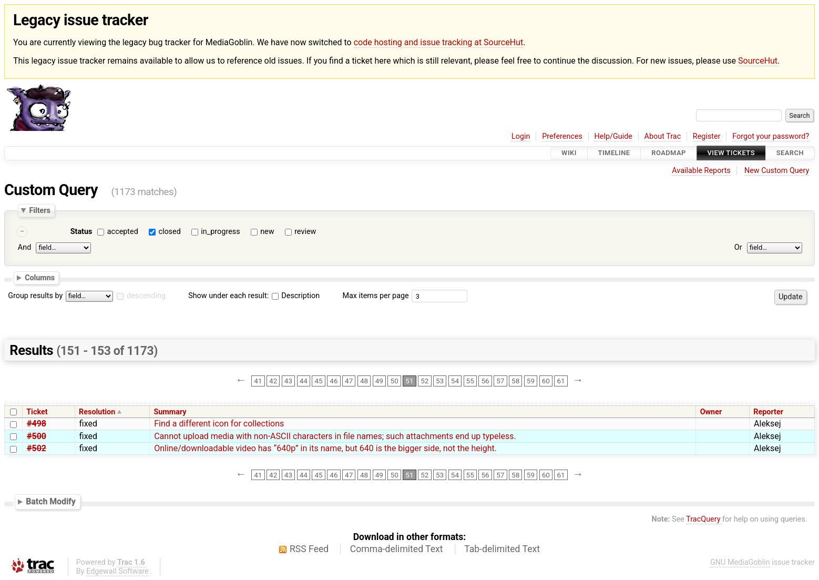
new (267, 231)
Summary (169, 412)
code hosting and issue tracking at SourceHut (438, 42)
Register (707, 136)
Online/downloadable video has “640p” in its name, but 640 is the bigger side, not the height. (325, 448)
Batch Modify (51, 501)
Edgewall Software (117, 571)
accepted (122, 231)
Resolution (97, 412)
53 (440, 381)
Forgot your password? (770, 136)
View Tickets (731, 153)
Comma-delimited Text (396, 549)
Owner (711, 412)
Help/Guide (613, 136)
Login (520, 136)
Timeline (614, 153)
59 (531, 381)
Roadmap (668, 153)
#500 (36, 436)
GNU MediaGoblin (740, 562)
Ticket (36, 412)
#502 (36, 448)
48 (364, 381)
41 (258, 381)
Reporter (768, 412)
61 (561, 381)
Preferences (562, 136)
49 (379, 381)
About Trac (662, 136)
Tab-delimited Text (502, 549)
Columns (40, 277)
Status (81, 231)
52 (424, 381)
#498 (36, 424)
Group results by (35, 295)
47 (349, 381)
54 (455, 381)
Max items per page (375, 295)
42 (273, 381)
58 (515, 381)
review (305, 231)
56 (485, 381)
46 (333, 381)
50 (394, 381)
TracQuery (703, 519)
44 (304, 381)
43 (288, 381)
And (24, 247)
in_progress (220, 231)
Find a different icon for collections (219, 424)
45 (318, 381)
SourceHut (757, 61)
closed (169, 231)
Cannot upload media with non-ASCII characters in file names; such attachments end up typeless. (335, 436)
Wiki (569, 153)
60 (546, 381)
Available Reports (701, 170)
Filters (39, 210)
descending (146, 295)
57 (500, 381)
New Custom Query (776, 170)
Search (790, 153)
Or (738, 247)
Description (296, 295)
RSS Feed (309, 549)
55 (470, 381)
